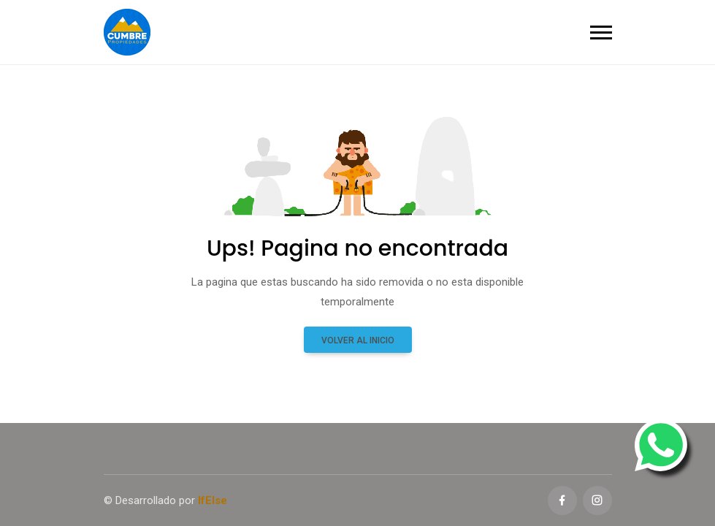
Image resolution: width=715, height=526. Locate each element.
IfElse (212, 500)
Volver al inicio (357, 340)
